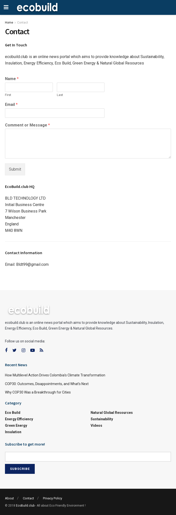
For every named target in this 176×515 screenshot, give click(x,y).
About (9, 498)
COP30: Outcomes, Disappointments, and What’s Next (47, 384)
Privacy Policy (52, 498)
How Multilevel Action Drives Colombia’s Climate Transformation (55, 375)
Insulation (13, 432)
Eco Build (12, 413)
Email (11, 104)
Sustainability (102, 419)
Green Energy (16, 425)
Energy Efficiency (19, 419)
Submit (15, 169)
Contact (22, 22)
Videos (96, 425)
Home (9, 22)
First (8, 95)
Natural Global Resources (112, 413)
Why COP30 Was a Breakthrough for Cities (38, 392)
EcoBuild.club (25, 505)
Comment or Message (27, 125)
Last (60, 95)
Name (12, 78)
